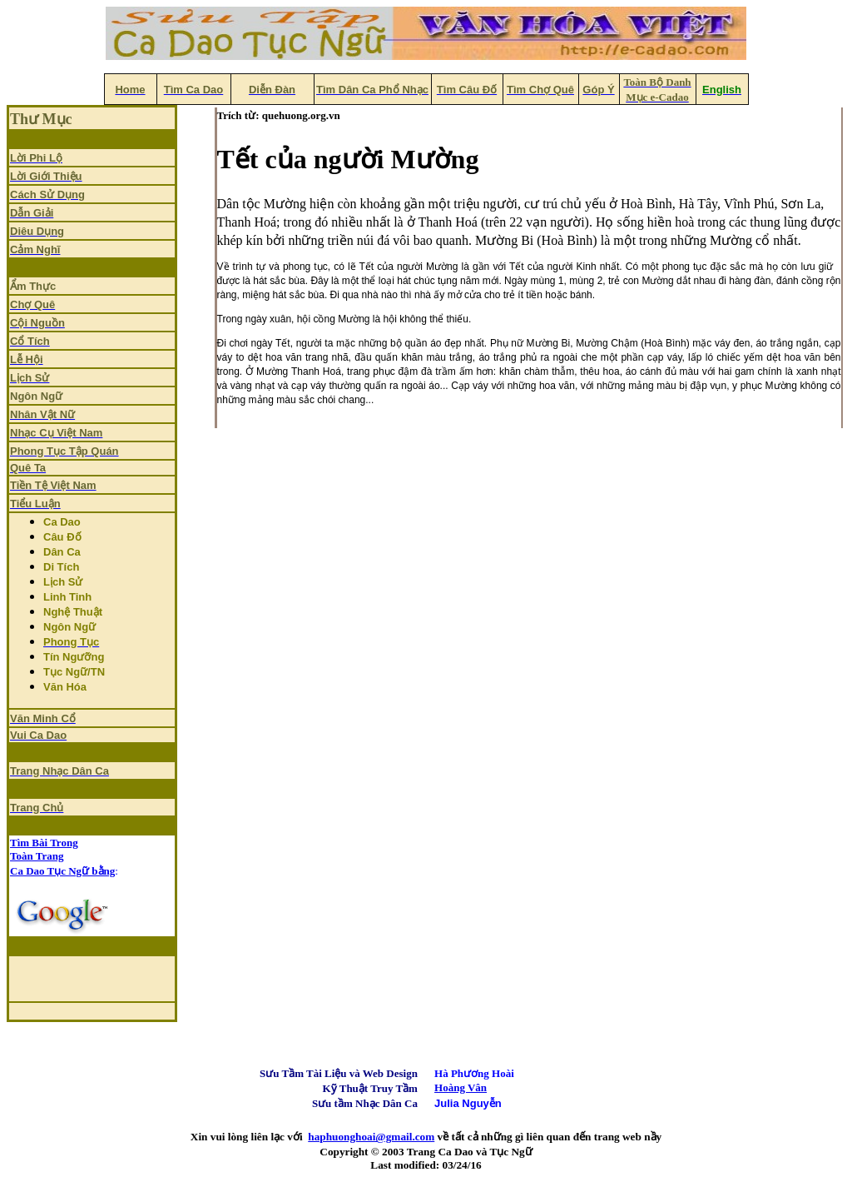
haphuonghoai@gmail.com (371, 1136)
